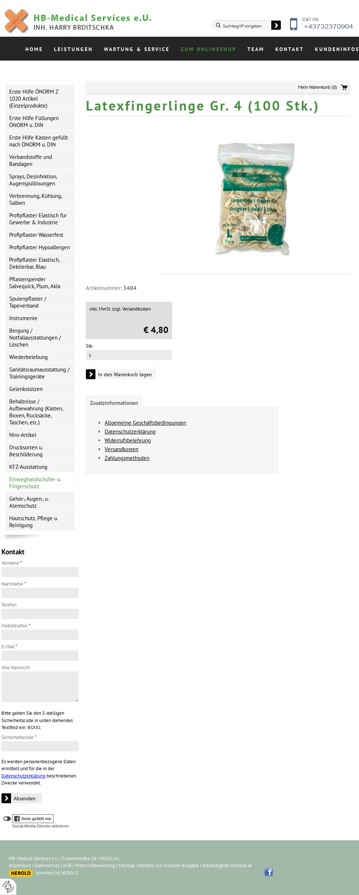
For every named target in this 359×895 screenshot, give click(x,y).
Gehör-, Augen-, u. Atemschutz (29, 502)
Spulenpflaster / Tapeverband (27, 302)
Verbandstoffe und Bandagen (30, 160)
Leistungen (73, 49)
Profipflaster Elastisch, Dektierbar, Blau (34, 263)
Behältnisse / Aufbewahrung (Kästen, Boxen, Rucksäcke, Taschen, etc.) (36, 412)
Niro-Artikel (22, 434)
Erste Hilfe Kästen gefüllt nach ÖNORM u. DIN (38, 141)
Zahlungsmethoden (127, 457)
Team (255, 49)
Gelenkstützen (26, 388)
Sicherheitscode (18, 737)
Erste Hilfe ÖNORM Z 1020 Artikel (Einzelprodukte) (33, 98)
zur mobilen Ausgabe (177, 865)
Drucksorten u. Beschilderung (26, 451)
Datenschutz (47, 865)
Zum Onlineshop (208, 49)
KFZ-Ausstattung (28, 466)
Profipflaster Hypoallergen (39, 247)
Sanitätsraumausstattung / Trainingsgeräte (39, 373)
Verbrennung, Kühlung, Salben (35, 199)
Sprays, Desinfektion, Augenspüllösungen (33, 180)
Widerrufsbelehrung (128, 440)
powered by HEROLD (57, 873)
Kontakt (289, 49)
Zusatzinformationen (114, 402)
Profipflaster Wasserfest (36, 234)
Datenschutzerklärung (23, 776)
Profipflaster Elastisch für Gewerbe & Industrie (38, 219)
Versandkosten (121, 449)
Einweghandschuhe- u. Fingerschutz (35, 483)
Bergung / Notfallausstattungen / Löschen (35, 337)
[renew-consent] (8, 886)
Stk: (89, 346)
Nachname (13, 584)
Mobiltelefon (15, 626)
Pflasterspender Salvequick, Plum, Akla (34, 283)
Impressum (20, 865)
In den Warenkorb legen (125, 374)
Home (34, 49)
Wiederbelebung (28, 357)
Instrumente (23, 318)
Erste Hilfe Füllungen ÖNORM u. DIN (34, 121)
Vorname (11, 563)
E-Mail (9, 647)
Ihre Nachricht (15, 667)
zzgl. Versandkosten (131, 309)
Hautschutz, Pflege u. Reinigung (33, 522)
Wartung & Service (137, 49)
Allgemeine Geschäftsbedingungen (145, 422)
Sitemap (126, 865)
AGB (67, 865)
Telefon (9, 605)
